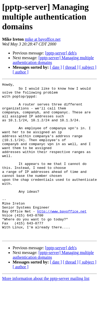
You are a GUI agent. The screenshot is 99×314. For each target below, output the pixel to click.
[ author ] (21, 72)
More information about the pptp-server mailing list (45, 309)
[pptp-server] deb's (61, 53)
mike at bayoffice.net (42, 39)
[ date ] (56, 67)
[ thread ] (70, 67)
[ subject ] (87, 67)
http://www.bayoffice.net (62, 237)
